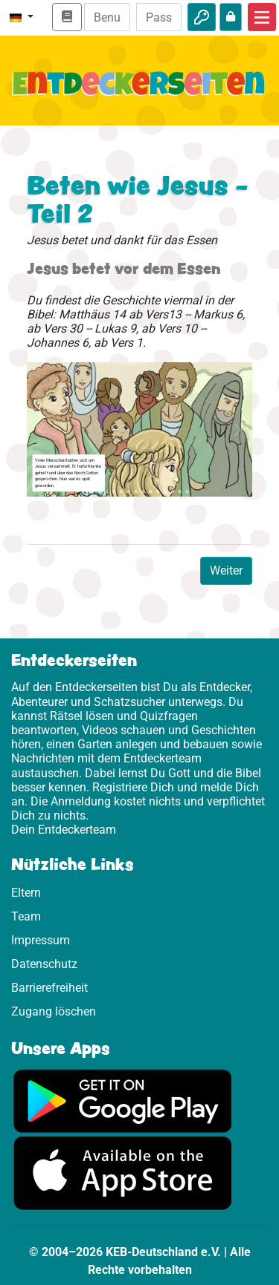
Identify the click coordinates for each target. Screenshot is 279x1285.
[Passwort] (159, 17)
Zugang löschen (53, 1011)
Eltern (26, 893)
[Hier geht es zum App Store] (122, 1172)
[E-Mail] (106, 17)
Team (26, 916)
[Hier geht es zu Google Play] (122, 1100)
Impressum (40, 940)
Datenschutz (44, 964)
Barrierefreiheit (49, 988)
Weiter (226, 570)
